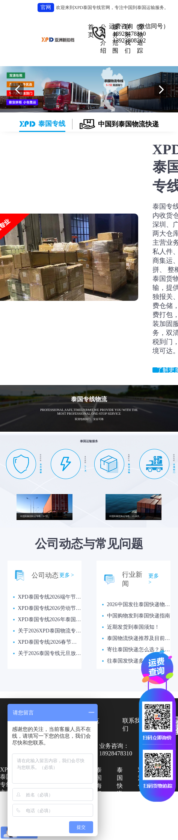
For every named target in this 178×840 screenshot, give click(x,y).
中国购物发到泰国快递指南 (138, 616)
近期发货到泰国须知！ (133, 627)
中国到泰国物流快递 (119, 124)
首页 (91, 31)
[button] (17, 89)
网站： (130, 832)
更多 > (66, 575)
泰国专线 (42, 123)
